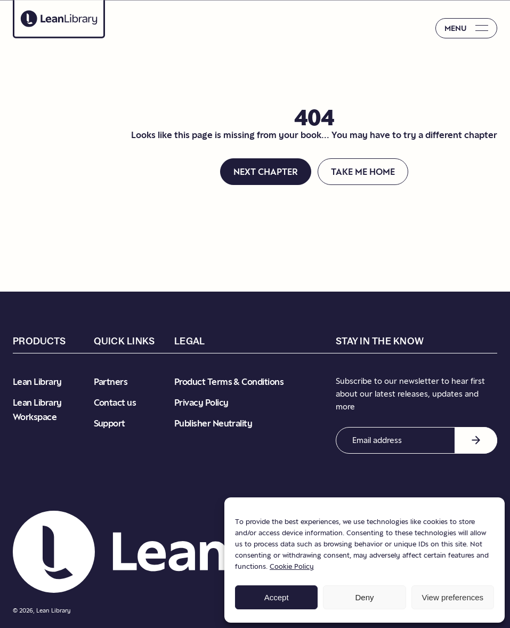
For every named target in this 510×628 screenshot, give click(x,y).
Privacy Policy (201, 402)
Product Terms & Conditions (229, 381)
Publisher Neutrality (213, 423)
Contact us (115, 402)
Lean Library (37, 381)
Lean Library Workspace (37, 409)
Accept (276, 597)
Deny (364, 597)
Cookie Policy (292, 566)
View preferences (453, 597)
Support (109, 423)
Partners (111, 381)
